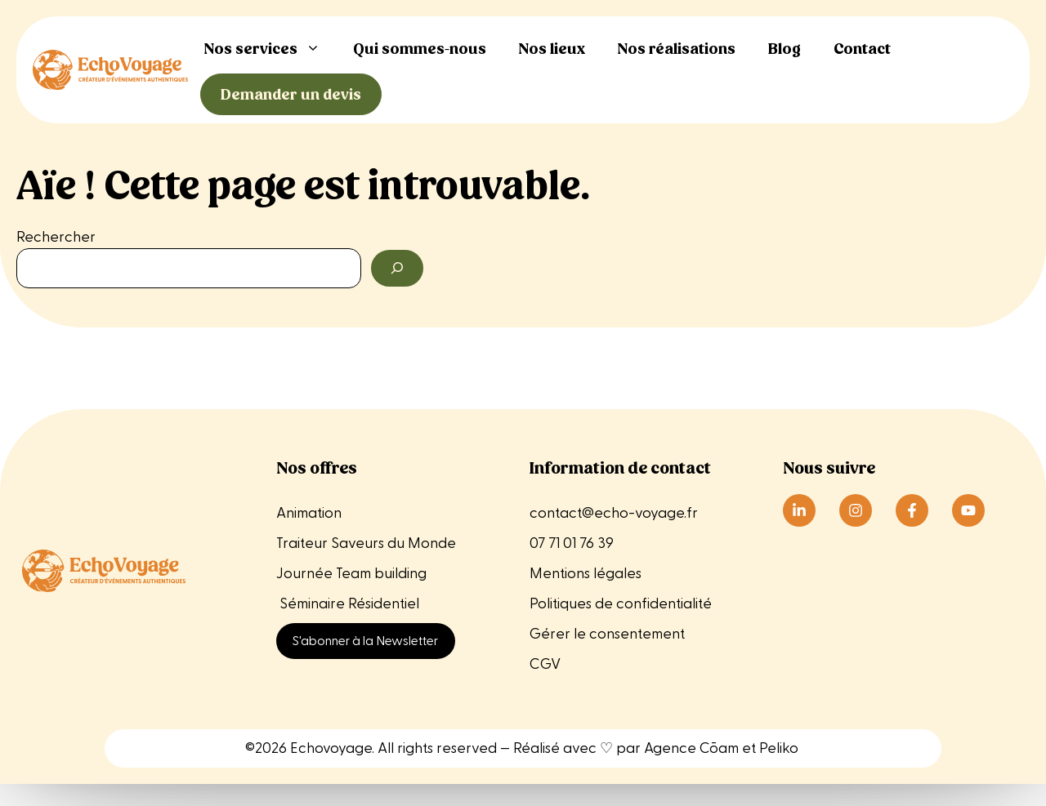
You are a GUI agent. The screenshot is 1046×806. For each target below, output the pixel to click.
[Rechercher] (397, 268)
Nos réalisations (676, 48)
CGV (545, 664)
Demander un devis (291, 94)
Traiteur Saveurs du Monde (366, 543)
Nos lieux (552, 48)
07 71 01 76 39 (572, 543)
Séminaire (312, 603)
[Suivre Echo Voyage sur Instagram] (855, 510)
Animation (309, 513)
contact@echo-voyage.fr (614, 513)
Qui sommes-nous (419, 48)
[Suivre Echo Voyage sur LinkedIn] (799, 510)
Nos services (270, 48)
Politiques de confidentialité (621, 603)
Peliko (778, 748)
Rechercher (56, 237)
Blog (784, 48)
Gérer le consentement (607, 634)
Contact (862, 48)
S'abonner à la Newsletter (365, 641)
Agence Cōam (691, 748)
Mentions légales (587, 573)
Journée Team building (351, 573)
